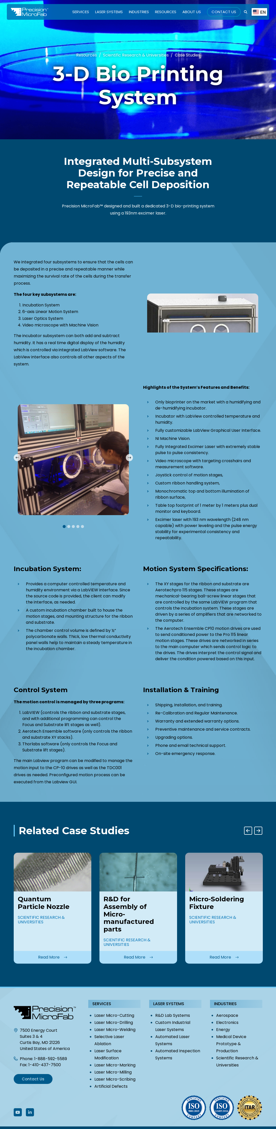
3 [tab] (73, 526)
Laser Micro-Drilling (113, 1022)
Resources (165, 11)
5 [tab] (82, 526)
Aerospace (227, 1015)
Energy (223, 1030)
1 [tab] (64, 526)
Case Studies (187, 55)
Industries (139, 11)
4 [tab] (77, 526)
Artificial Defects (111, 1086)
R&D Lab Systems (172, 1015)
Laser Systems (109, 11)
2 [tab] (68, 526)
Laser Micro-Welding (114, 1030)
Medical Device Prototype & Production (231, 1044)
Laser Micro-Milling (113, 1072)
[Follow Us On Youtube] (18, 1112)
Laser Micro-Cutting (114, 1015)
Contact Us (224, 11)
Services (80, 11)
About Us (191, 11)
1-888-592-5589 (50, 1059)
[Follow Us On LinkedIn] (30, 1112)
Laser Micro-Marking (114, 1065)
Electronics (227, 1022)
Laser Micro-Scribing (114, 1079)
